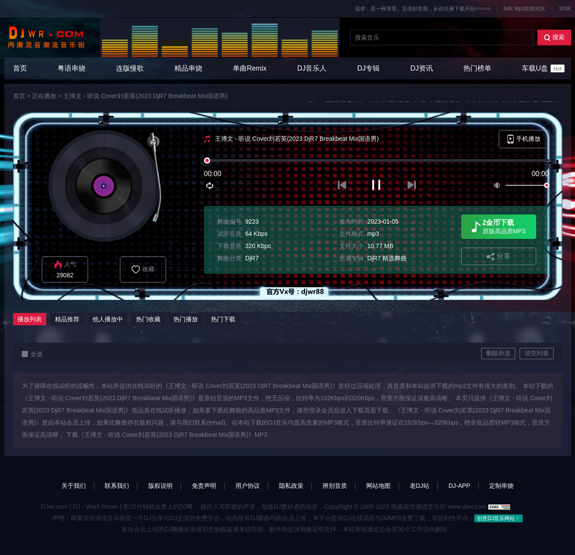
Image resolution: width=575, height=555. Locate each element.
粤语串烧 (71, 68)
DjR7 (252, 258)
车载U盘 (543, 68)
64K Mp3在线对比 (524, 9)
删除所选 (498, 353)
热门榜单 (477, 68)
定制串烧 (501, 485)
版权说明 (160, 485)
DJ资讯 (421, 68)
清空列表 (536, 353)
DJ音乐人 (312, 68)
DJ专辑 (368, 68)
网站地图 (378, 485)
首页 (20, 68)
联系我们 (117, 485)
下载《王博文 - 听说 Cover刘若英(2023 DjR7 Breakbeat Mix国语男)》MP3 (166, 434)
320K (564, 9)
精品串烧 (188, 68)
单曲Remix (249, 68)
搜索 (554, 37)
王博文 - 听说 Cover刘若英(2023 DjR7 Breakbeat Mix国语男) (145, 95)
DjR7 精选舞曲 (387, 258)
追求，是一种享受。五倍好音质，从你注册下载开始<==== (422, 9)
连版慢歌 (130, 68)
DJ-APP (459, 485)
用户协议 (247, 485)
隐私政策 (291, 485)
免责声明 (204, 485)
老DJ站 (419, 485)
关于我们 (73, 485)
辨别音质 (335, 485)
